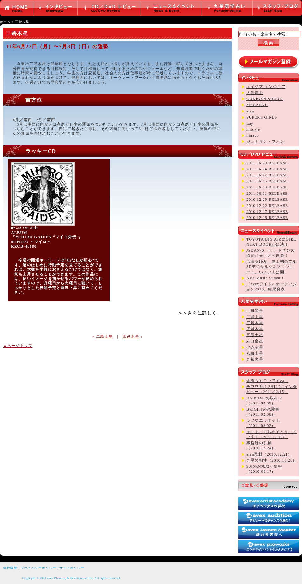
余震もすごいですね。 (267, 380)
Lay (249, 123)
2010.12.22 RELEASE (267, 205)
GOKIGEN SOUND (264, 99)
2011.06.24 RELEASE (267, 169)
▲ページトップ (17, 345)
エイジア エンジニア (265, 87)
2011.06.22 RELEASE (267, 175)
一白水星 (254, 310)
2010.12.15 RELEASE (267, 217)
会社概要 (10, 568)
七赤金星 (254, 347)
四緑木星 (130, 336)
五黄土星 (254, 335)
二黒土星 (104, 336)
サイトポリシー (71, 568)
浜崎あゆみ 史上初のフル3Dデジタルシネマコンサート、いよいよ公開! (271, 266)
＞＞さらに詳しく (197, 313)
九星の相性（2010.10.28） (271, 460)
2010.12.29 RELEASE (267, 199)
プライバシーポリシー (38, 568)
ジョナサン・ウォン (265, 141)
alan (250, 111)
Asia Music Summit (264, 278)
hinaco (252, 135)
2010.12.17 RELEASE (267, 211)
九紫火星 (254, 359)
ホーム (5, 22)
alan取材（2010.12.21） (269, 454)
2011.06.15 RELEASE (267, 181)
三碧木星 (22, 22)
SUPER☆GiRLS (261, 117)
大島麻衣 (254, 93)
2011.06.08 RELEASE (267, 187)
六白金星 (254, 341)
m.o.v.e (253, 129)
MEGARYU (257, 105)
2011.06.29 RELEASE (267, 163)
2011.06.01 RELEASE (267, 193)
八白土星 (254, 353)
